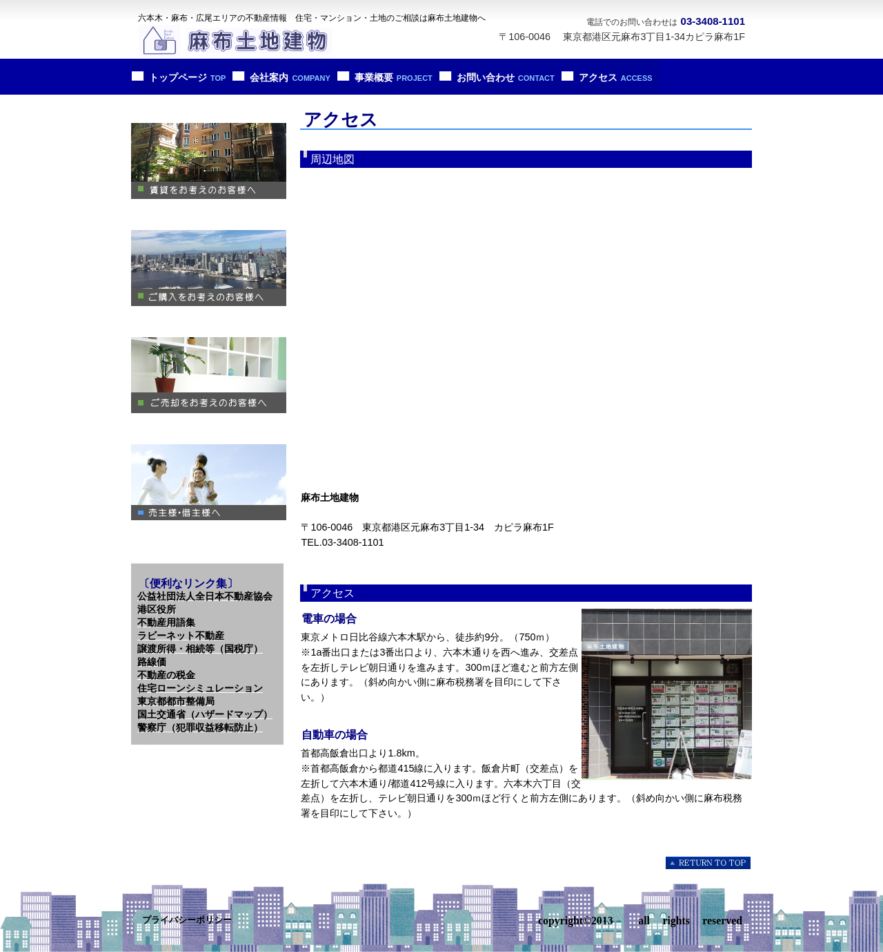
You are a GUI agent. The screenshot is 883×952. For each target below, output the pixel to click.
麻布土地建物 (238, 42)
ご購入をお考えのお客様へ (208, 268)
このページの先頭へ (709, 862)
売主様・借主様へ (208, 482)
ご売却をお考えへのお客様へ (208, 375)
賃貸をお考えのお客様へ (208, 161)
